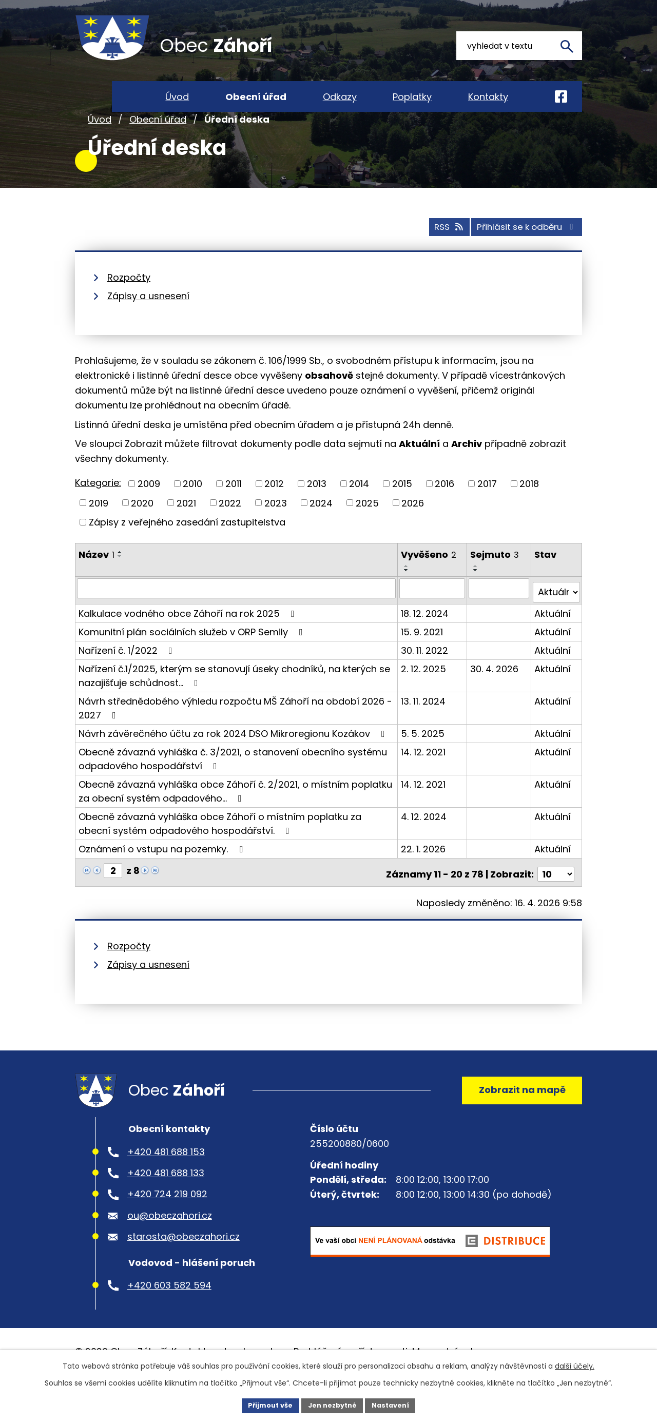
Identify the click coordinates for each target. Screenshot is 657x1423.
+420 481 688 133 (165, 1200)
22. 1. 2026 (424, 872)
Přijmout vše (264, 1404)
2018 (529, 510)
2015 (402, 510)
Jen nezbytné (332, 1404)
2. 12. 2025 (424, 692)
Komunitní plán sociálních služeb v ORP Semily (193, 655)
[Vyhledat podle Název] (237, 616)
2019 (98, 530)
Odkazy (340, 96)
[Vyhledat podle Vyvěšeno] (433, 616)
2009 (149, 510)
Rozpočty (128, 305)
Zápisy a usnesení (148, 323)
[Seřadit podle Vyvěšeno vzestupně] (407, 594)
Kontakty (488, 96)
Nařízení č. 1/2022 (128, 673)
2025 (367, 530)
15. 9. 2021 (423, 655)
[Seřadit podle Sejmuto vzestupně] (476, 594)
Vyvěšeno (429, 581)
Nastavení (396, 1404)
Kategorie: (98, 510)
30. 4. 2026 (495, 692)
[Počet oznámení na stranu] (555, 893)
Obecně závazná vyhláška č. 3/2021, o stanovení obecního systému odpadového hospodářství (233, 782)
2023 (275, 530)
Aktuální (553, 636)
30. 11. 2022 (425, 673)
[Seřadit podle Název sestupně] (120, 583)
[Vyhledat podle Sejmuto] (500, 616)
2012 (274, 510)
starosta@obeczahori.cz (183, 1264)
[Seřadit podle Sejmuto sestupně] (476, 598)
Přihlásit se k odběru (519, 254)
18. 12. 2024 (426, 636)
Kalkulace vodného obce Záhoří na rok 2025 (189, 636)
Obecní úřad (157, 148)
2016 (444, 510)
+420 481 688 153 (166, 1179)
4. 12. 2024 (425, 839)
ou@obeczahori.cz (169, 1243)
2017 (487, 510)
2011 (233, 510)
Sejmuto (495, 581)
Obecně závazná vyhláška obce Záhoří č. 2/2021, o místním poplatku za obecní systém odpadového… (235, 814)
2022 (230, 530)
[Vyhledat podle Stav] (556, 616)
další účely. (574, 1364)
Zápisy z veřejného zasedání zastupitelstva (187, 549)
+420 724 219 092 (167, 1221)
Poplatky (412, 96)
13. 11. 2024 (424, 724)
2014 (359, 510)
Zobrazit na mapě (516, 1113)
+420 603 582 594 (169, 1312)
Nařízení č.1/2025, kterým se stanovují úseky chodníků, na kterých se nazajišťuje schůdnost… (234, 699)
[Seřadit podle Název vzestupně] (120, 579)
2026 (412, 530)
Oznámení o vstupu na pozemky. (163, 872)
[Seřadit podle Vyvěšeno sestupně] (407, 598)
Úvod (99, 148)
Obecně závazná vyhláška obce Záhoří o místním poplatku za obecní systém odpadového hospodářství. (220, 846)
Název (96, 581)
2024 (321, 530)
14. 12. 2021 (424, 775)
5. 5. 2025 (424, 756)
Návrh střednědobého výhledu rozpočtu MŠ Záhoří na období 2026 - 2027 (235, 731)
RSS (430, 254)
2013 (316, 510)
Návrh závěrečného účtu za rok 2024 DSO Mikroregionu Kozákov (234, 756)
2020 (142, 530)
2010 (192, 510)
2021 (186, 530)
